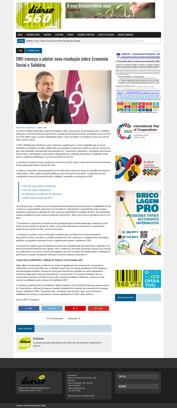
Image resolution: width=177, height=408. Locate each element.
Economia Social (33, 34)
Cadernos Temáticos (85, 34)
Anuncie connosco (125, 34)
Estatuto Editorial (106, 34)
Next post (74, 318)
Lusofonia (59, 34)
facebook (122, 386)
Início (20, 34)
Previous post (55, 318)
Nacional (47, 34)
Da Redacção (30, 128)
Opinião (70, 34)
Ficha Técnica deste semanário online (81, 396)
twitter (122, 376)
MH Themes (42, 406)
